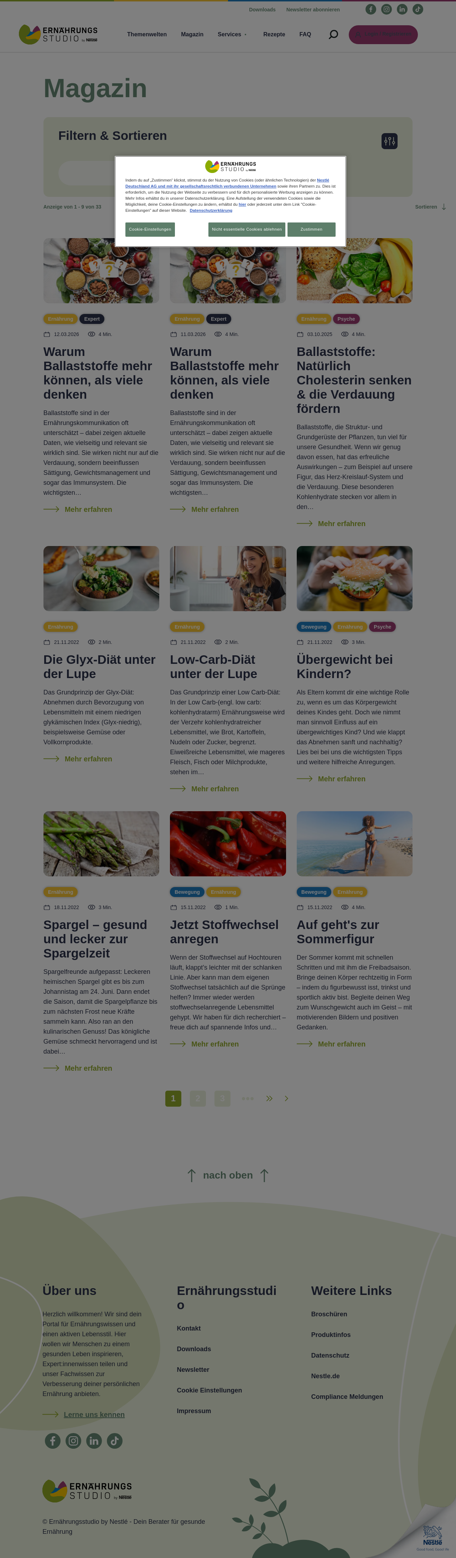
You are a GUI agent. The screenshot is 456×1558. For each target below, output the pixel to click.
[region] (230, 202)
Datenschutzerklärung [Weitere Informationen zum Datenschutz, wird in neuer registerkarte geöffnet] (211, 210)
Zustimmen (311, 229)
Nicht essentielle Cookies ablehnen (243, 229)
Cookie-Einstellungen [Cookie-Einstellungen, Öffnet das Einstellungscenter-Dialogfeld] (150, 229)
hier (242, 204)
